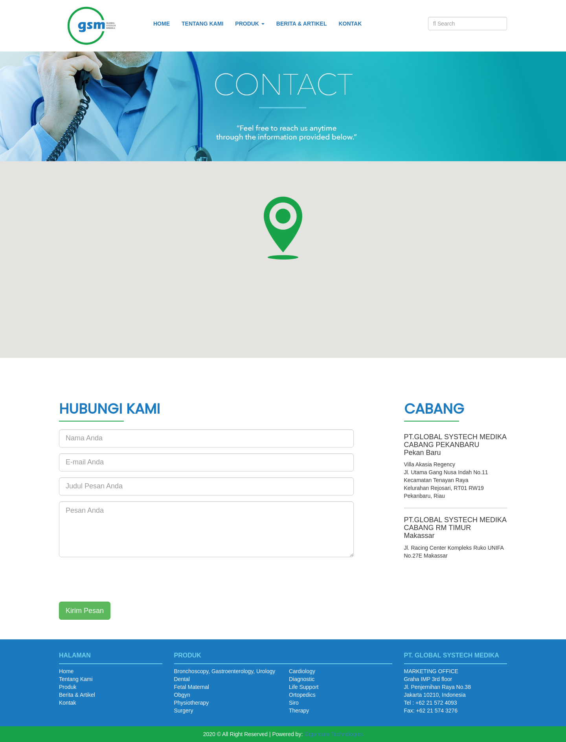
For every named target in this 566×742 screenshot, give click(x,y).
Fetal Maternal (191, 687)
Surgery (183, 710)
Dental (182, 679)
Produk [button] (250, 23)
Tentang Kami (202, 23)
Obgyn (182, 695)
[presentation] (118, 578)
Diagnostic (301, 679)
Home (161, 23)
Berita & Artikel (301, 23)
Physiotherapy (191, 703)
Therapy (299, 710)
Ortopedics (302, 695)
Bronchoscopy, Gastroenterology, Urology (225, 671)
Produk (67, 687)
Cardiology (302, 671)
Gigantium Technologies (333, 734)
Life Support (304, 687)
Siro (294, 703)
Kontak (350, 23)
